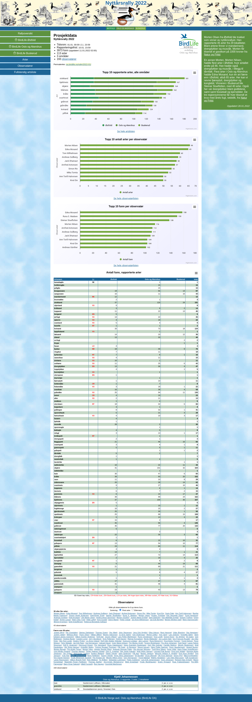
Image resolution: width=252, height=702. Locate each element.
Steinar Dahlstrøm (86, 633)
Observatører (25, 65)
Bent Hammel (165, 633)
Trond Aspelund (191, 615)
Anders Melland (97, 653)
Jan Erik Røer (78, 643)
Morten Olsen (144, 615)
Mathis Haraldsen (158, 658)
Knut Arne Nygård (186, 653)
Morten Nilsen (59, 613)
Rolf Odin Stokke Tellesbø (111, 641)
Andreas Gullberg (100, 613)
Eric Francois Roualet (181, 639)
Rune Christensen (145, 637)
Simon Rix (141, 613)
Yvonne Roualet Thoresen (105, 647)
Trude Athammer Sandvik (81, 658)
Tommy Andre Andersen (79, 615)
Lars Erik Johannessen (150, 660)
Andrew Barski (69, 639)
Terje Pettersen (109, 639)
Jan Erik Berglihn (157, 620)
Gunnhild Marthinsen (113, 664)
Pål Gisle (121, 647)
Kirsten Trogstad (158, 615)
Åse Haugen (99, 664)
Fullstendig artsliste (25, 72)
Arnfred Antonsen (129, 613)
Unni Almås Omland (62, 651)
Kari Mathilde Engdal (170, 618)
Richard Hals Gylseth (183, 660)
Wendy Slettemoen (185, 645)
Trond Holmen (187, 641)
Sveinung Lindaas (130, 641)
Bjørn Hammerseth (190, 620)
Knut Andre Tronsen (172, 641)
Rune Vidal (171, 649)
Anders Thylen (79, 641)
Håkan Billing (96, 635)
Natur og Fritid (212, 54)
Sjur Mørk (113, 633)
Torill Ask (100, 637)
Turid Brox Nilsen (159, 649)
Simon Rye (178, 656)
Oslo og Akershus (125, 28)
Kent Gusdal (102, 620)
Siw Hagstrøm (192, 633)
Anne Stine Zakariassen (123, 656)
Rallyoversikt (25, 33)
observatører (69, 59)
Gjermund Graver (86, 645)
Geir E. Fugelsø (112, 651)
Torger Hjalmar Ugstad (95, 651)
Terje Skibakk (66, 643)
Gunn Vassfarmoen (177, 647)
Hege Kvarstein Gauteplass (135, 645)
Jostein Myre (59, 633)
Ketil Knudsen (74, 618)
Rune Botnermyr (156, 641)
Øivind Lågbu (152, 635)
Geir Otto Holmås (155, 645)
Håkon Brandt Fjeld (78, 660)
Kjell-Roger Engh (97, 615)
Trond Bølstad (144, 658)
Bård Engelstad (131, 662)
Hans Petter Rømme (159, 647)
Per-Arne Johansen (169, 643)
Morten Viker (88, 649)
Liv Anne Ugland (92, 641)
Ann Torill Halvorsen (183, 613)
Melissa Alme (72, 635)
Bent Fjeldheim (93, 656)
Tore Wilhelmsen (85, 613)
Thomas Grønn (101, 633)
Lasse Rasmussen (61, 660)
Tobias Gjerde (111, 653)
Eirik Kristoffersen (76, 622)
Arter (25, 59)
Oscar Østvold (151, 656)
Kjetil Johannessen (78, 656)
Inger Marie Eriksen (120, 643)
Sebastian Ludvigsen (117, 660)
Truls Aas (65, 656)
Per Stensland (100, 645)
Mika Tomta (151, 613)
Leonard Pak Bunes (162, 651)
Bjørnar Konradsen (135, 639)
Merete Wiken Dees (114, 658)
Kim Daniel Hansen (61, 658)
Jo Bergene (131, 647)
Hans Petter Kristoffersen (187, 649)
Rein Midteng (92, 660)
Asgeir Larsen (65, 620)
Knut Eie (160, 613)
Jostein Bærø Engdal (138, 618)
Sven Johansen (167, 660)
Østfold (111, 28)
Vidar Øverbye (179, 633)
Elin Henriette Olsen (174, 615)
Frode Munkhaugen (148, 662)
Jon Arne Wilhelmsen (140, 620)
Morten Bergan (60, 649)
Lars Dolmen (174, 635)
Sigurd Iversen (143, 647)
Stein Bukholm (154, 618)
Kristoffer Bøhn (187, 635)
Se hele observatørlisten (125, 198)
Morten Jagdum (146, 653)
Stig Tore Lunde (65, 641)
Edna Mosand (71, 613)
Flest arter (124, 610)
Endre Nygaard (164, 662)
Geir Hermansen (130, 658)
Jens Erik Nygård (140, 633)
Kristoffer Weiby (87, 647)
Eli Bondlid (139, 656)
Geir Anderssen (138, 635)
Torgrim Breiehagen (152, 643)
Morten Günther (123, 618)
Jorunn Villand (111, 637)
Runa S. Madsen (130, 615)
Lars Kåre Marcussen (175, 658)
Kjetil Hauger (121, 639)
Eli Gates (190, 637)
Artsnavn (58, 279)
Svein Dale (169, 613)
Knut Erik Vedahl (178, 651)
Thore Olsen (84, 635)
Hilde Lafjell (91, 620)
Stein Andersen (124, 653)
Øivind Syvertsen (61, 622)
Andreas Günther (61, 618)
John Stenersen (125, 633)
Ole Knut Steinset (165, 656)
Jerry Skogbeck (95, 639)
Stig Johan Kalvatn (127, 651)
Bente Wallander (150, 639)
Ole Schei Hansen (71, 647)
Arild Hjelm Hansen (144, 651)
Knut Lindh (158, 637)
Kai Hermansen (91, 643)
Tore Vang (163, 635)
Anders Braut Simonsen (105, 618)
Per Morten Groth (136, 643)
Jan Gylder (67, 653)
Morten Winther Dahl (173, 620)
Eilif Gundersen (191, 658)
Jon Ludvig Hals (165, 639)
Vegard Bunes (192, 647)
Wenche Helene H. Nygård (166, 653)
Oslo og (25, 46)
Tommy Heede (107, 656)
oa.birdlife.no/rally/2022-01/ (78, 64)
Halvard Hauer (105, 643)
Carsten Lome (81, 639)
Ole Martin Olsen (88, 618)
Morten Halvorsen (110, 635)
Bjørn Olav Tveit (78, 620)
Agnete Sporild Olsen (103, 649)
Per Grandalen (72, 633)
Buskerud (140, 28)
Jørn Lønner (143, 641)
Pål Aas (136, 653)
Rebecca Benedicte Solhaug (95, 622)
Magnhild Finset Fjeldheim (75, 662)
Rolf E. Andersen (70, 645)
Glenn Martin (113, 620)
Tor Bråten (103, 660)
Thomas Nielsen (78, 651)
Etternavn (137, 610)
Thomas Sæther (95, 662)
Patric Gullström (133, 660)
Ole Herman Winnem (141, 649)
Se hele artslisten (126, 131)
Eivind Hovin (169, 637)
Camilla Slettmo (169, 645)
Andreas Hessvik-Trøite (122, 649)
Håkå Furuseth (87, 664)
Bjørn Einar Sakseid (72, 664)
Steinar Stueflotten (113, 615)
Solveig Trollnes (186, 618)
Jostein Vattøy (59, 635)
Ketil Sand (182, 643)
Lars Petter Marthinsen (127, 637)
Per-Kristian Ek (99, 658)
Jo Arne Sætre (125, 635)
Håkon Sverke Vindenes (85, 637)
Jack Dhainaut (114, 613)
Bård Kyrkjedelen (191, 656)
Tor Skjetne (180, 637)
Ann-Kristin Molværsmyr (113, 662)
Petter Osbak (125, 620)
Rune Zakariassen (114, 645)
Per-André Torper (74, 649)
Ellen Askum (154, 633)
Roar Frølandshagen (180, 662)
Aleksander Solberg (82, 653)
